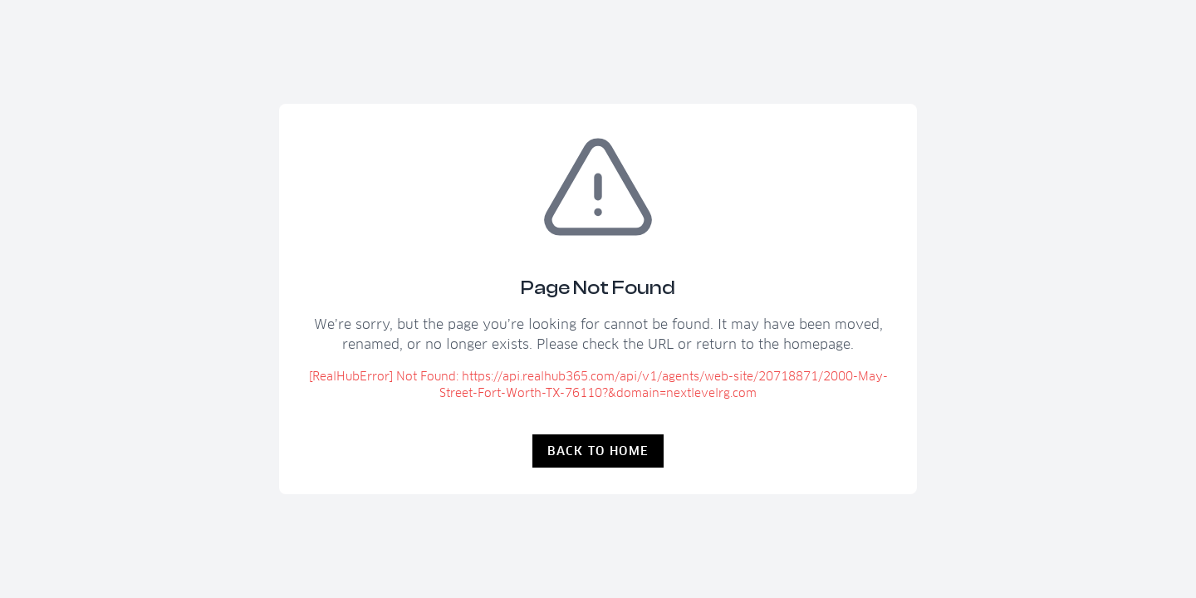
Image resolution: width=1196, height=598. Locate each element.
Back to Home (598, 451)
